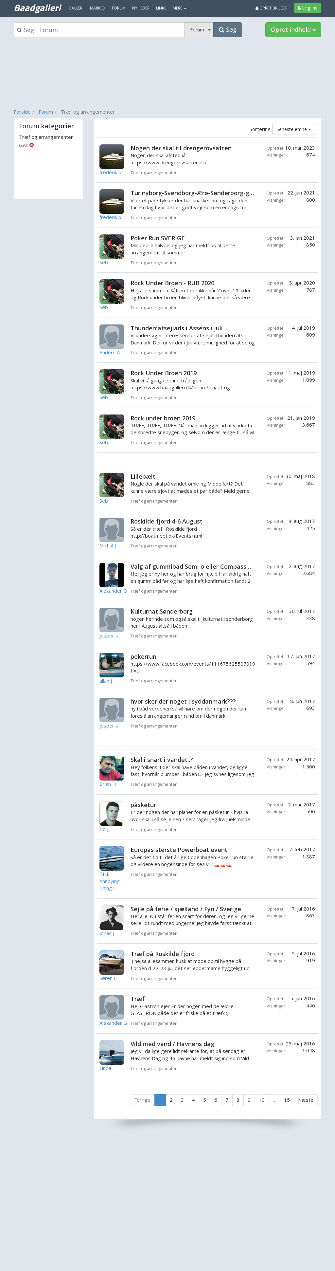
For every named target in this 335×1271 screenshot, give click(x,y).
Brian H (107, 784)
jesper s (108, 635)
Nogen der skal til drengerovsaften (181, 148)
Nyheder (141, 8)
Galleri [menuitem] (76, 8)
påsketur (143, 805)
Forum (46, 111)
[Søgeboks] (99, 29)
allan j (105, 680)
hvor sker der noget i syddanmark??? (183, 701)
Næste (305, 1099)
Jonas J (106, 933)
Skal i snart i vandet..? (162, 760)
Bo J (103, 829)
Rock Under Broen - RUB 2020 (172, 283)
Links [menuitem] (161, 8)
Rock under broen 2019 (163, 418)
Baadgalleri (37, 7)
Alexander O (113, 590)
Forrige (142, 1099)
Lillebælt (143, 476)
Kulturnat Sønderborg (162, 611)
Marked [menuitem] (97, 8)
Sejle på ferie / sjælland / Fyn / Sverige (186, 909)
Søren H (108, 978)
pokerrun (143, 656)
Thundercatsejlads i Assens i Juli (177, 328)
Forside (22, 111)
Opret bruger (272, 8)
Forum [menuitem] (119, 8)
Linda (105, 1068)
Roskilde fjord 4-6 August (167, 521)
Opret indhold (293, 29)
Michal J (107, 545)
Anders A (109, 352)
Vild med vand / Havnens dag (172, 1044)
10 (262, 1099)
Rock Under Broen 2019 (164, 373)
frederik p (110, 172)
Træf (138, 999)
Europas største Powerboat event (179, 850)
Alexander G (113, 1023)
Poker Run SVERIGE (158, 238)
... (274, 1099)
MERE (179, 8)
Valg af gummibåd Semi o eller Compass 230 (194, 566)
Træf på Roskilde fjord (163, 954)
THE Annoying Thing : (109, 881)
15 (287, 1099)
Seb (103, 262)
